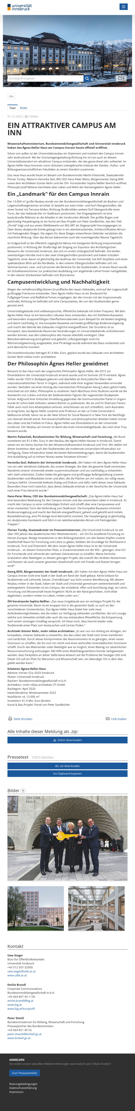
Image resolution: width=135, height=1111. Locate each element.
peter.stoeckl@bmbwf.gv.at (24, 1034)
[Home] (19, 7)
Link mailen (119, 719)
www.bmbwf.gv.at (18, 1038)
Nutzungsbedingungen (23, 1084)
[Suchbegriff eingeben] (49, 78)
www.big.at (14, 1004)
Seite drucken (23, 719)
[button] (87, 78)
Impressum (16, 1092)
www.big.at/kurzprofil (21, 1008)
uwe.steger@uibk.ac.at (21, 971)
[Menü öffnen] (124, 6)
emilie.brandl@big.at (20, 1000)
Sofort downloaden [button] (67, 740)
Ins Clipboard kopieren (67, 773)
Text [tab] (12, 108)
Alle (11, 96)
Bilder (14, 790)
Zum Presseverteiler (24, 1073)
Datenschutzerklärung (23, 1088)
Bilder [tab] (23, 108)
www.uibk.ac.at (17, 975)
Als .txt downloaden (67, 766)
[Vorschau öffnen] (67, 838)
